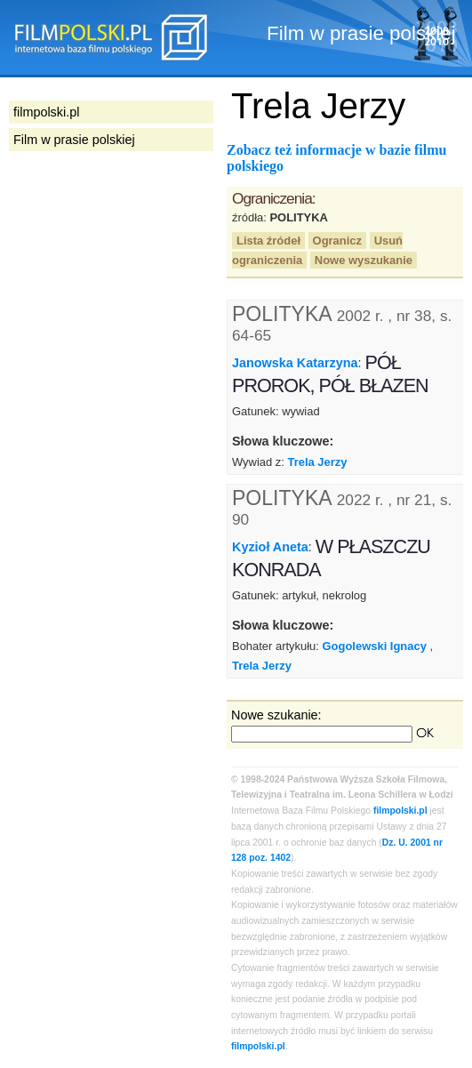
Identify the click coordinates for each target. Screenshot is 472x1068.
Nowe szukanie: (276, 715)
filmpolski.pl (400, 810)
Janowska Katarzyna (295, 363)
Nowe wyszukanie (363, 260)
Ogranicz (337, 240)
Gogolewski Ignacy (375, 646)
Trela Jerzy (318, 462)
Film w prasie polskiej (74, 139)
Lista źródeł (268, 240)
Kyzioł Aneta (270, 547)
